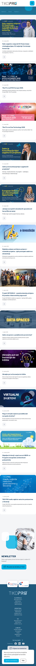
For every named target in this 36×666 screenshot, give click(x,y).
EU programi (18, 631)
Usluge (18, 632)
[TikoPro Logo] (9, 3)
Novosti (18, 635)
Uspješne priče (18, 634)
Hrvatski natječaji (18, 629)
